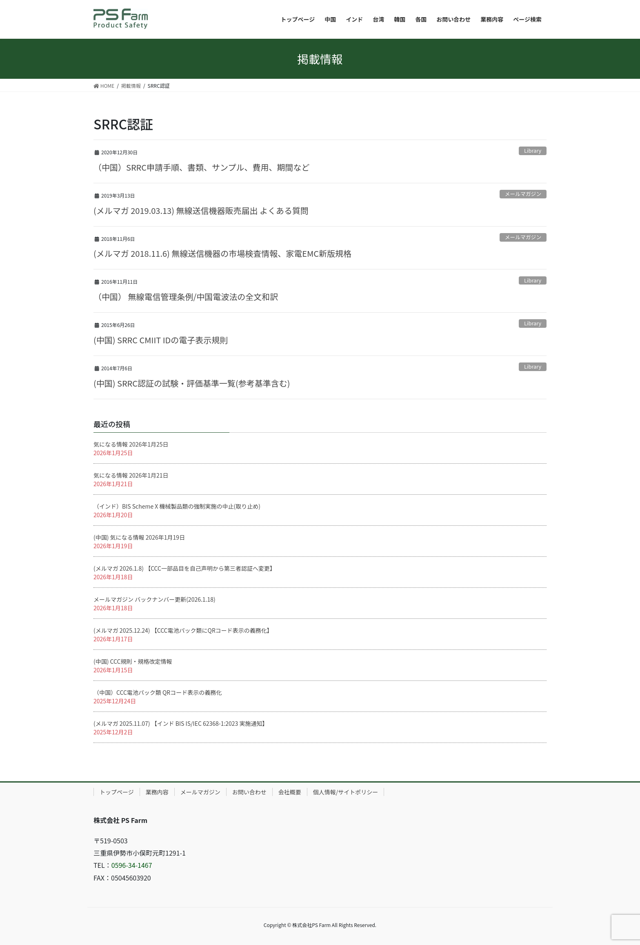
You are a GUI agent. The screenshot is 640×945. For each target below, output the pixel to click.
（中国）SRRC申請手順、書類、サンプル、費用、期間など (201, 167)
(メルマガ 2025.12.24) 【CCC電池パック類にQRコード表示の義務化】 (183, 630)
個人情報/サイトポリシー (345, 792)
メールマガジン (523, 194)
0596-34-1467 (131, 865)
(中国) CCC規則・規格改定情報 (132, 661)
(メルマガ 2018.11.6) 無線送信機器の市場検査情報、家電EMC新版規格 (222, 253)
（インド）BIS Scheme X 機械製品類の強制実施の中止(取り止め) (176, 506)
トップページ (117, 792)
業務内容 (157, 792)
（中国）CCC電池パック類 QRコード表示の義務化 (157, 692)
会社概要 (289, 792)
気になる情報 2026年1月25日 (131, 444)
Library (532, 150)
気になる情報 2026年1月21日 (131, 475)
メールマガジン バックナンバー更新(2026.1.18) (154, 599)
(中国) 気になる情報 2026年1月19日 (139, 537)
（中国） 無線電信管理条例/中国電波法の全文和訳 (185, 296)
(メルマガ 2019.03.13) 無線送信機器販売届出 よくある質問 (201, 210)
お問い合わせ (249, 792)
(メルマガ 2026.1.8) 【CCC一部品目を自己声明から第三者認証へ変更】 (184, 568)
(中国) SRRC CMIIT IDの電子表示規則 (160, 340)
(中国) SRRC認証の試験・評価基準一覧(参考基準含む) (191, 383)
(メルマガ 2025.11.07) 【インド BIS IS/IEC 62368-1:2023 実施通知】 (180, 723)
